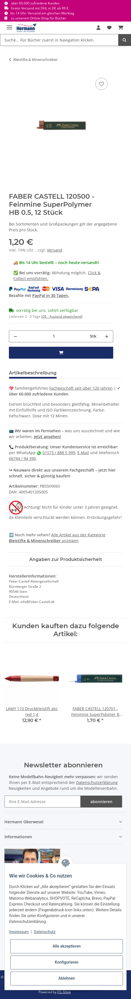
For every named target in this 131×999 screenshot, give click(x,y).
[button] (98, 27)
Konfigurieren (66, 962)
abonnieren (101, 801)
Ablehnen (66, 978)
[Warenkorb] (121, 27)
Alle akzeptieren (67, 946)
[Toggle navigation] (9, 25)
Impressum (19, 932)
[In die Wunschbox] (101, 84)
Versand (54, 250)
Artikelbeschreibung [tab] (32, 373)
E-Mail (83, 452)
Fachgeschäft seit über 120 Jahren (81, 388)
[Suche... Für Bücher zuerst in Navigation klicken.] (59, 40)
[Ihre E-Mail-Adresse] (42, 802)
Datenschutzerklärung (97, 782)
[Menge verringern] (15, 336)
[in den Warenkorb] (61, 353)
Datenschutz (45, 932)
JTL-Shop (64, 992)
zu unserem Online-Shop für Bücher (38, 18)
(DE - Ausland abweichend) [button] (62, 316)
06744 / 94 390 (22, 458)
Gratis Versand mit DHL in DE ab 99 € (39, 8)
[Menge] (53, 336)
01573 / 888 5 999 (59, 452)
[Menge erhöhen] (106, 336)
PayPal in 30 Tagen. (50, 295)
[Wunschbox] (109, 27)
